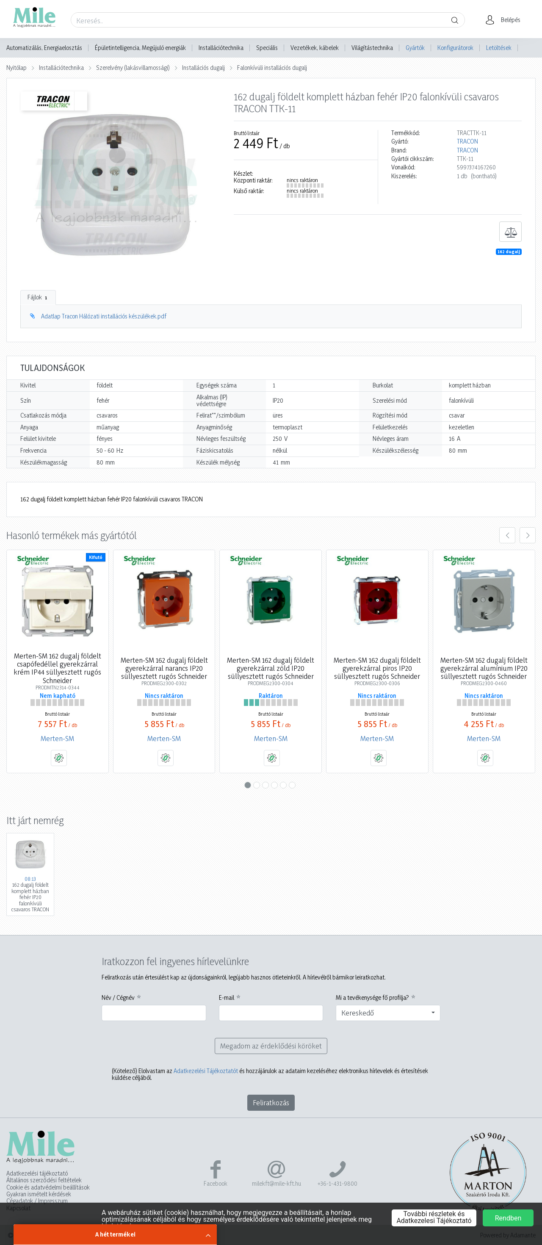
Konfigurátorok (455, 47)
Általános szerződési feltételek (44, 1180)
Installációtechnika (221, 47)
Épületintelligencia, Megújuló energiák (140, 47)
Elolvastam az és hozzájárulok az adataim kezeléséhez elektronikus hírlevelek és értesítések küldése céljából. (270, 1074)
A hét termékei (115, 1234)
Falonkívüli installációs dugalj (272, 67)
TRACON (467, 141)
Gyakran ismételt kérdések (38, 1194)
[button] (505, 20)
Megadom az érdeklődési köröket (271, 1045)
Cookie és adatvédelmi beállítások (48, 1187)
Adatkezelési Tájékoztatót (206, 1070)
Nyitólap (16, 67)
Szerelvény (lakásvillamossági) (133, 67)
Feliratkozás (271, 1102)
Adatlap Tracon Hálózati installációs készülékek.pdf (103, 316)
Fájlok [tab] (38, 297)
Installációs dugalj (203, 67)
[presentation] (507, 535)
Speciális (267, 47)
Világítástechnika (372, 47)
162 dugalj (509, 252)
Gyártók (415, 47)
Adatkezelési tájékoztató (37, 1173)
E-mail (226, 997)
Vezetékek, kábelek (314, 47)
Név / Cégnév (118, 997)
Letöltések (499, 47)
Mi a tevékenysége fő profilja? (372, 997)
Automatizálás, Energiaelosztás (44, 47)
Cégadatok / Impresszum (37, 1201)
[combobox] (388, 1013)
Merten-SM (57, 738)
